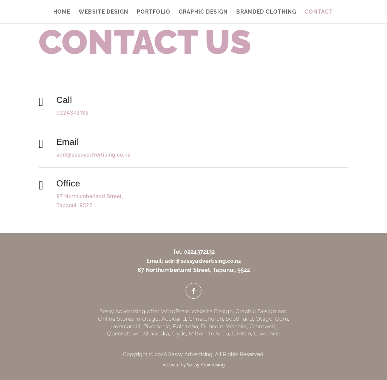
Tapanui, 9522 (74, 205)
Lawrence (267, 333)
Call (64, 100)
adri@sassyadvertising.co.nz (93, 154)
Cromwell (262, 326)
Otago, (151, 318)
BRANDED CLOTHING (266, 12)
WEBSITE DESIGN (103, 12)
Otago (263, 318)
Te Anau (218, 333)
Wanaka (236, 326)
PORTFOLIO (153, 12)
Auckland (173, 318)
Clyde (179, 333)
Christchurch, (206, 318)
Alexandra (156, 333)
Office (68, 183)
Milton (197, 333)
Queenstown (124, 333)
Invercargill (126, 326)
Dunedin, (212, 326)
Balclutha (185, 326)
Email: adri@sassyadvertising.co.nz (193, 260)
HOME (61, 12)
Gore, (282, 318)
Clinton (241, 333)
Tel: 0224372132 (194, 251)
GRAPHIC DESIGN (203, 12)
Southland (239, 318)
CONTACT (319, 12)
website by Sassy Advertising (193, 365)
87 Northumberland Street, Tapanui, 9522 (194, 270)
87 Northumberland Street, (89, 196)
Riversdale (156, 326)
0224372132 (72, 112)
